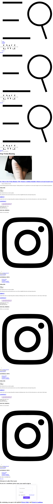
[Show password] (30, 492)
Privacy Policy (25, 502)
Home (1, 151)
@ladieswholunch (6, 369)
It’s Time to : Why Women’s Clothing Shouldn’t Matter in (26, 181)
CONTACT (3, 201)
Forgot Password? (31, 494)
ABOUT (2, 197)
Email (1, 286)
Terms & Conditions (37, 502)
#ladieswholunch (3, 274)
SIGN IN (26, 497)
